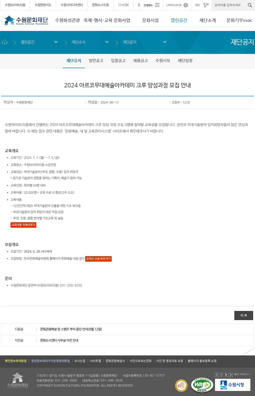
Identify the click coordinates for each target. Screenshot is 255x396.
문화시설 (150, 20)
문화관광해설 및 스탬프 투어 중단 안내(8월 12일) (71, 329)
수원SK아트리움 (15, 5)
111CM (123, 5)
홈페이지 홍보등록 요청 (202, 361)
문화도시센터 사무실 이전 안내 (59, 340)
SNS (197, 5)
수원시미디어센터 (72, 5)
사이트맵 (95, 361)
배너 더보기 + (242, 374)
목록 (243, 315)
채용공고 (140, 60)
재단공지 (129, 42)
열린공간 (179, 20)
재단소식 (78, 42)
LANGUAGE (174, 5)
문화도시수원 (100, 5)
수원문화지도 (43, 5)
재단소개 (207, 20)
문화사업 (122, 20)
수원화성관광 (67, 20)
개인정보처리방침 (16, 361)
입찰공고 (118, 60)
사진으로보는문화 (141, 361)
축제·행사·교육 (98, 20)
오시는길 (79, 361)
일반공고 (96, 60)
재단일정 (185, 60)
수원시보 (163, 60)
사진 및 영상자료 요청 (169, 361)
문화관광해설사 (115, 361)
